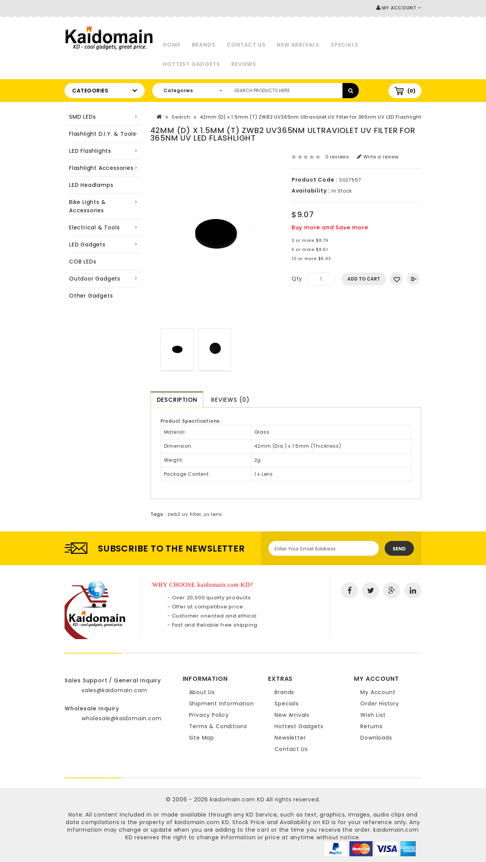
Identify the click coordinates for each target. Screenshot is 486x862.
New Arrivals (298, 45)
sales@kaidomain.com (114, 690)
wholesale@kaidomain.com (121, 718)
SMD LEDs (82, 117)
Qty (297, 278)
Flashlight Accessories (101, 168)
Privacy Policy (209, 715)
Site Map (201, 737)
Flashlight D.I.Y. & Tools (102, 134)
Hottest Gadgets (191, 64)
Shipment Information (221, 703)
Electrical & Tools (94, 227)
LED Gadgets (87, 244)
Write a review (378, 157)
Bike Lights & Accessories (87, 206)
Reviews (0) (230, 400)
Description (177, 400)
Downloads (376, 737)
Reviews (243, 64)
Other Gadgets (91, 295)
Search (181, 117)
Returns (371, 726)
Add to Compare (413, 279)
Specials (344, 45)
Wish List (372, 715)
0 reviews (337, 157)
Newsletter (290, 737)
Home (171, 45)
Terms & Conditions (218, 726)
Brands (204, 45)
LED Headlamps (91, 185)
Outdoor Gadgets (94, 278)
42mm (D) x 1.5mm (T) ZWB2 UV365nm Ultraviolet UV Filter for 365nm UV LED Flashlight (310, 117)
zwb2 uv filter (184, 514)
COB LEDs (82, 261)
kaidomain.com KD (237, 799)
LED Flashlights (90, 151)
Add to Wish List (396, 279)
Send (399, 548)
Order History (379, 703)
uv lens (213, 514)
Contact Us (246, 45)
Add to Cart (363, 279)
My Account (377, 692)
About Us (202, 692)
